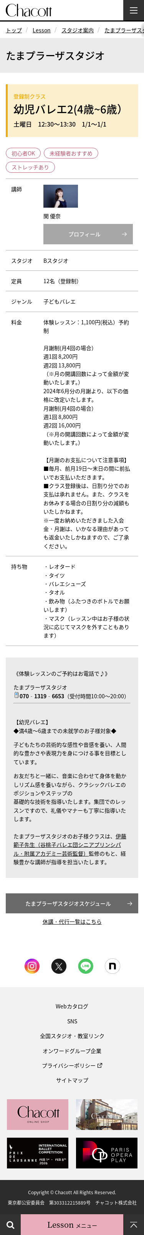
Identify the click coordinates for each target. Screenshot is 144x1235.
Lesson (42, 30)
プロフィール (84, 234)
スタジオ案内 (77, 30)
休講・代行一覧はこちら (72, 921)
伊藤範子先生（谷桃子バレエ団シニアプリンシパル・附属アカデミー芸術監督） (69, 844)
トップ (14, 30)
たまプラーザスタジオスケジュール (68, 903)
